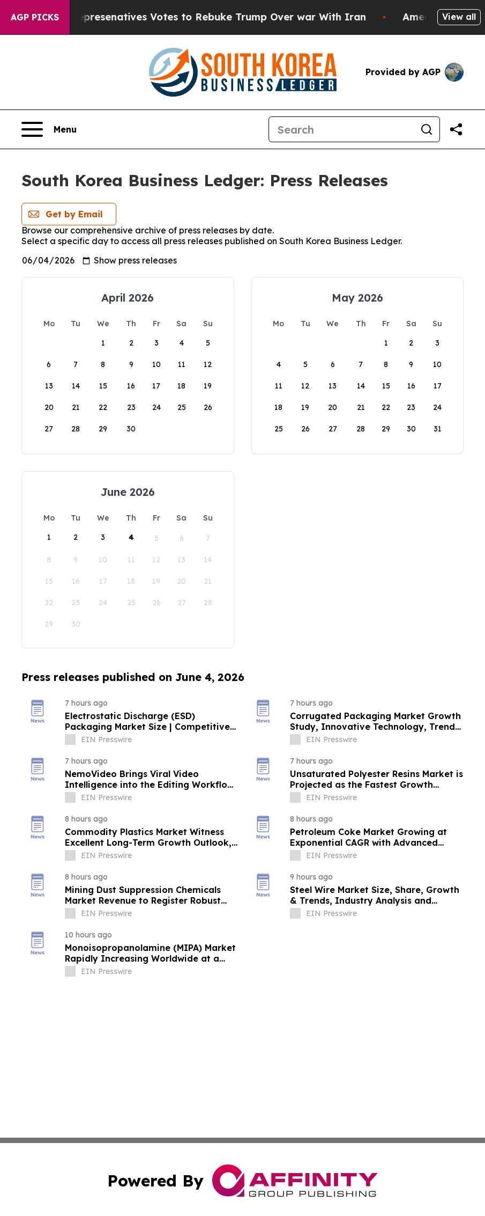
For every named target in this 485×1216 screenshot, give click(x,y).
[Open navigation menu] (49, 129)
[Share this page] (456, 129)
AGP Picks (35, 17)
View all (459, 16)
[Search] (341, 129)
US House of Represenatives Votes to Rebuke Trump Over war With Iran (201, 17)
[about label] (70, 739)
